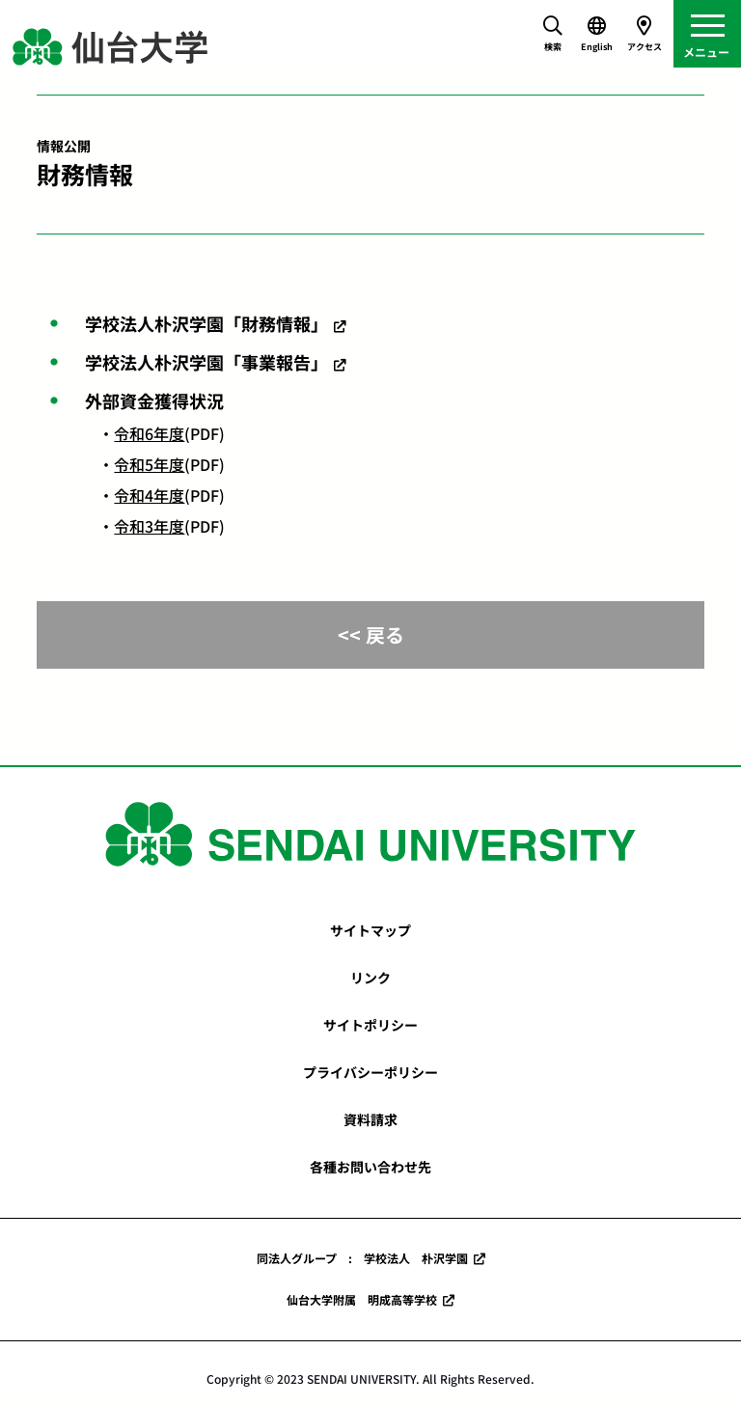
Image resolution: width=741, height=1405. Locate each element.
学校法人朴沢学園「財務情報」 (206, 323)
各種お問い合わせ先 (370, 1166)
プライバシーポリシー (370, 1072)
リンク (370, 977)
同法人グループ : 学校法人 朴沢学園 (362, 1258)
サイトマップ (370, 930)
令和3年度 (149, 525)
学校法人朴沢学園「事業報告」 (206, 361)
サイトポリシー (370, 1024)
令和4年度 (149, 495)
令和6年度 (149, 433)
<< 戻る (371, 634)
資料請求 (370, 1119)
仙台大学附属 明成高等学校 (362, 1299)
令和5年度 (149, 464)
